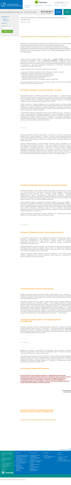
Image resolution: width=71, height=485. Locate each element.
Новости (5, 19)
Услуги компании (38, 5)
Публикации (6, 20)
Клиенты (56, 5)
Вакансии (61, 458)
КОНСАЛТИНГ (33, 470)
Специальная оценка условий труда (35, 456)
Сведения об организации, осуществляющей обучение (20, 467)
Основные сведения (20, 463)
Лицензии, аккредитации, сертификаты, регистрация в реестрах (21, 458)
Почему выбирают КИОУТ (21, 461)
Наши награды (19, 460)
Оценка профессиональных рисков (34, 464)
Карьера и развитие (63, 457)
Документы (18, 470)
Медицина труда (34, 469)
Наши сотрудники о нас (49, 456)
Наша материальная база (22, 455)
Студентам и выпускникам (64, 460)
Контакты (27, 7)
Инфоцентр (48, 5)
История (18, 464)
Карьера (63, 5)
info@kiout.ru (4, 469)
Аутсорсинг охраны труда (36, 460)
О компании (27, 5)
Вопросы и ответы (63, 459)
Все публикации (64, 449)
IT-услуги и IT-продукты (35, 461)
